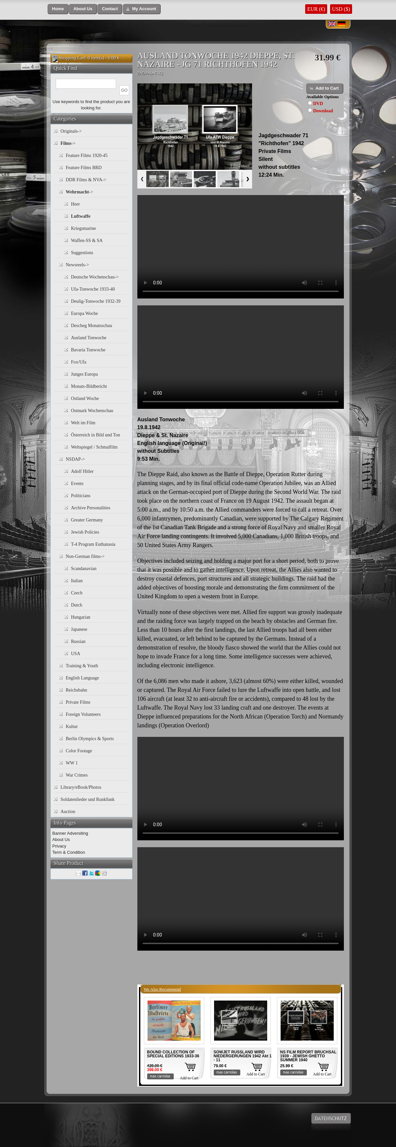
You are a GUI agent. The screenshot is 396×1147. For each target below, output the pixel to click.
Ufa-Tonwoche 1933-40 (93, 289)
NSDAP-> (75, 459)
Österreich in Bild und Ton (95, 434)
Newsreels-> (77, 264)
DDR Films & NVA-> (86, 179)
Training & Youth (82, 665)
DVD (318, 103)
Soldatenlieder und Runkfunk (88, 799)
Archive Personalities (90, 507)
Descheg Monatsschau (91, 325)
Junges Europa (84, 374)
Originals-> (71, 131)
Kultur (72, 726)
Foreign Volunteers (83, 714)
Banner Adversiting (70, 833)
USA (75, 653)
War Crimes (77, 775)
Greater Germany (87, 520)
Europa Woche (84, 313)
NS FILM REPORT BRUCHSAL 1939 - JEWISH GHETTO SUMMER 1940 (308, 1056)
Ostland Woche (85, 398)
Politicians (80, 495)
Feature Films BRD (84, 167)
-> (68, 143)
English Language (82, 677)
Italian (77, 580)
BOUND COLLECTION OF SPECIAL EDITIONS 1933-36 (173, 1054)
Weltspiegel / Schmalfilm (94, 447)
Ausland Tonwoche (89, 337)
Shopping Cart (72, 57)
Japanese (79, 629)
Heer (75, 204)
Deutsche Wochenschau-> (95, 277)
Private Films (78, 702)
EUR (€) (316, 9)
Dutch (76, 605)
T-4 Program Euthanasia (93, 544)
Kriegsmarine (83, 228)
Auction (68, 811)
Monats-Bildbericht (89, 386)
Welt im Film (83, 422)
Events (77, 483)
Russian (78, 641)
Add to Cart (189, 1078)
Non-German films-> (85, 556)
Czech (77, 592)
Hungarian (80, 617)
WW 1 (72, 763)
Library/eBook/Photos (81, 787)
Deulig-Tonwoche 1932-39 (96, 301)
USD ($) (341, 9)
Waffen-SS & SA (87, 240)
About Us (61, 839)
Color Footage (79, 750)
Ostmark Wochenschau (92, 410)
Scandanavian (84, 568)
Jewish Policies (85, 532)
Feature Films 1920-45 (87, 155)
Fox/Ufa (79, 362)
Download (323, 110)
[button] (58, 9)
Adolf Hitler (82, 471)
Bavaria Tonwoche (88, 349)
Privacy (59, 846)
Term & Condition (68, 852)
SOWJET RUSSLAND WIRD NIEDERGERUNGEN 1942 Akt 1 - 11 (243, 1056)
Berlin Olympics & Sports (90, 738)
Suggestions (82, 252)
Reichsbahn (76, 690)
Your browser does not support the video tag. (240, 246)
